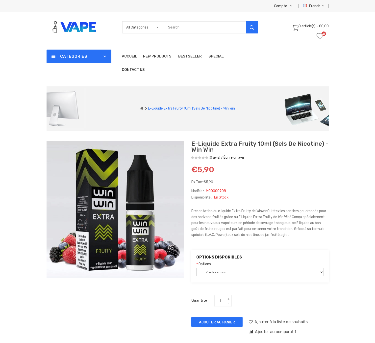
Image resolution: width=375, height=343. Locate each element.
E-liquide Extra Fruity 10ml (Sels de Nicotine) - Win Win (191, 108)
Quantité (199, 300)
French (314, 6)
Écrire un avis (234, 157)
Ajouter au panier (217, 322)
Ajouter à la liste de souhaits (278, 321)
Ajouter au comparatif (273, 331)
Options (205, 264)
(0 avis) (214, 157)
